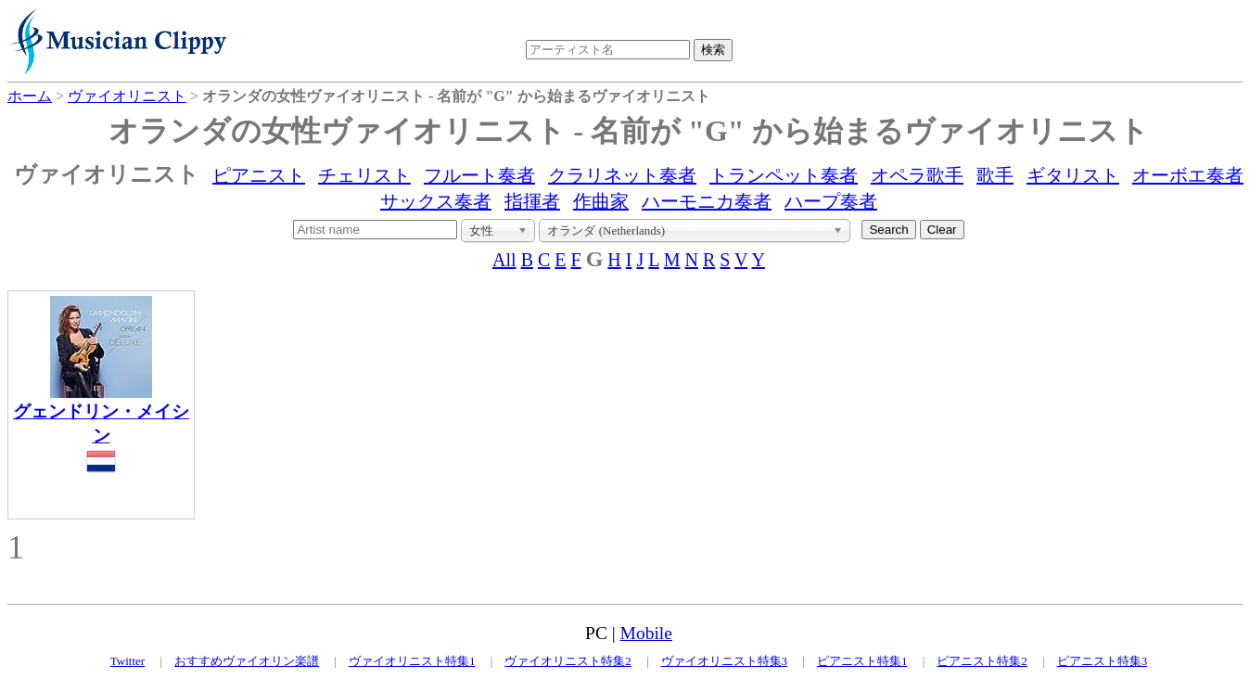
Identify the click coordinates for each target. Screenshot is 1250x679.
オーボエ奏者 (1188, 175)
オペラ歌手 (917, 175)
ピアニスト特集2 (982, 661)
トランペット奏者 (783, 175)
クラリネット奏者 (622, 175)
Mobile (646, 633)
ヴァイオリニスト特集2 (567, 661)
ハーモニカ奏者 (707, 201)
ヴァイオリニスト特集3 (724, 661)
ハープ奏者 (830, 201)
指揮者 (532, 201)
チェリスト (364, 175)
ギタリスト (1073, 175)
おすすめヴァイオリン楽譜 (246, 661)
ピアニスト (258, 175)
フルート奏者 (479, 175)
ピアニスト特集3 (1102, 661)
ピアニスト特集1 (862, 661)
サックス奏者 (435, 201)
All (504, 260)
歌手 (995, 175)
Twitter (127, 661)
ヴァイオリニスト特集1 (412, 661)
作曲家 (601, 201)
